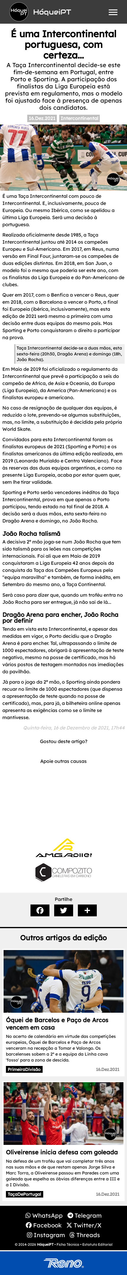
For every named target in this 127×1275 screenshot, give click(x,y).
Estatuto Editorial (97, 1244)
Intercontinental (79, 118)
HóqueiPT (45, 1244)
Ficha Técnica (68, 1244)
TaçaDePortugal (24, 1194)
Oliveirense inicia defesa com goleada (62, 1152)
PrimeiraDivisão (24, 1069)
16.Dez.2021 (42, 118)
